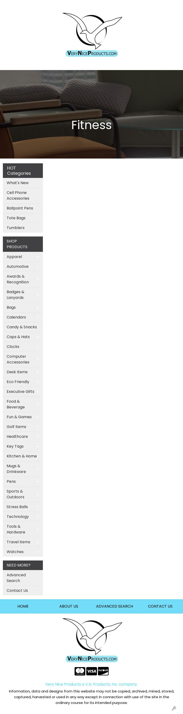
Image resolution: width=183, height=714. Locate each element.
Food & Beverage (16, 404)
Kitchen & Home (22, 456)
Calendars (16, 317)
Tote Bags (16, 218)
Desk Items (17, 372)
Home (10, 5)
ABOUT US (68, 606)
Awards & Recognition (18, 279)
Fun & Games (19, 417)
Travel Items (18, 542)
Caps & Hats (18, 337)
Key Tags (15, 446)
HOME (23, 606)
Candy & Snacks (22, 327)
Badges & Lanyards (15, 294)
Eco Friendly (18, 381)
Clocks (13, 346)
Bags (11, 307)
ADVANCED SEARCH (114, 606)
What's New (18, 183)
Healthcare (17, 436)
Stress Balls (17, 507)
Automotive (18, 266)
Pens (11, 481)
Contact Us (17, 590)
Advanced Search (16, 577)
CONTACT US (160, 606)
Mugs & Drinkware (16, 468)
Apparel (14, 256)
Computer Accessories (18, 359)
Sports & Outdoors (15, 494)
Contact (65, 5)
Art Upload (29, 5)
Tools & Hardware (16, 529)
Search (117, 5)
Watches (15, 552)
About (48, 5)
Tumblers (16, 228)
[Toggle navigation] (7, 64)
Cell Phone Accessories (18, 195)
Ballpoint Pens (20, 208)
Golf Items (16, 426)
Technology (18, 516)
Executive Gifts (20, 391)
